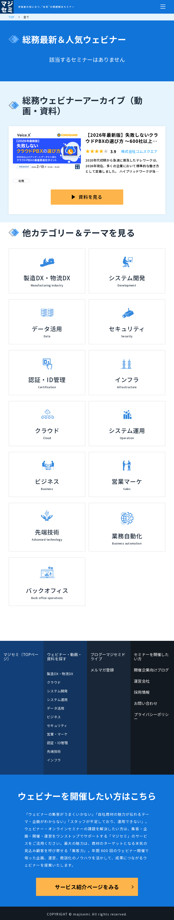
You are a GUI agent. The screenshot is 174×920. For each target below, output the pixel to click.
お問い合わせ (145, 703)
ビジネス (53, 716)
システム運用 (57, 699)
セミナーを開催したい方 (151, 656)
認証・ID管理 (57, 742)
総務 (21, 181)
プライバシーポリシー (151, 716)
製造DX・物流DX (60, 673)
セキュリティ (57, 725)
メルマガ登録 (102, 670)
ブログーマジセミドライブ (107, 656)
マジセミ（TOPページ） (21, 656)
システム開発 (57, 691)
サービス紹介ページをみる (87, 887)
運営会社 (141, 681)
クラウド (53, 682)
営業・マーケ (57, 734)
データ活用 (55, 708)
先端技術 (53, 751)
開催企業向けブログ (151, 670)
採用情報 (141, 692)
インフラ (53, 760)
